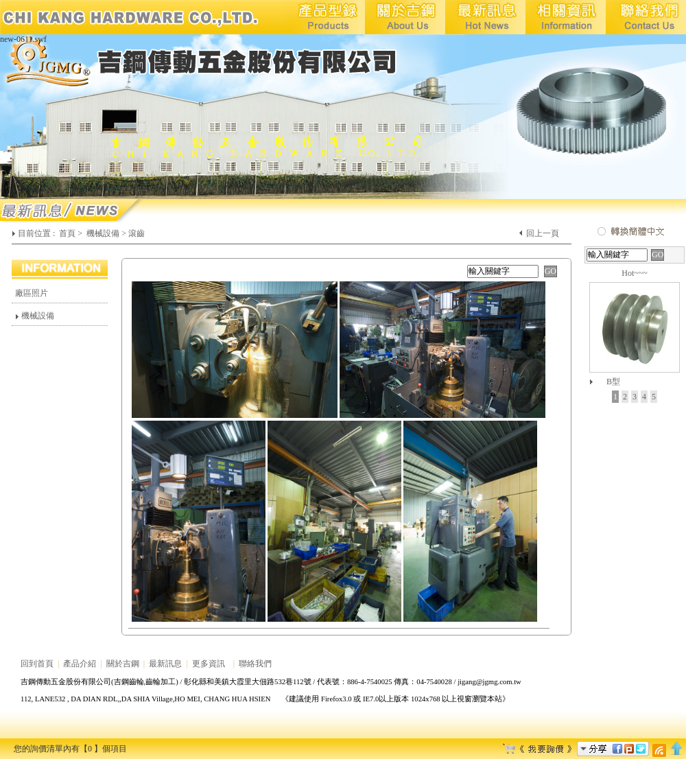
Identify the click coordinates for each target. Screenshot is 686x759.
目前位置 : (37, 233)
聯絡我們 (255, 663)
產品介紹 (79, 663)
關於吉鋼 (122, 663)
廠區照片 (31, 293)
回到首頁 (37, 663)
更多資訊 (208, 663)
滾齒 (136, 233)
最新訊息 (165, 663)
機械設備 (102, 233)
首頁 (67, 233)
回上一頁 (542, 233)
